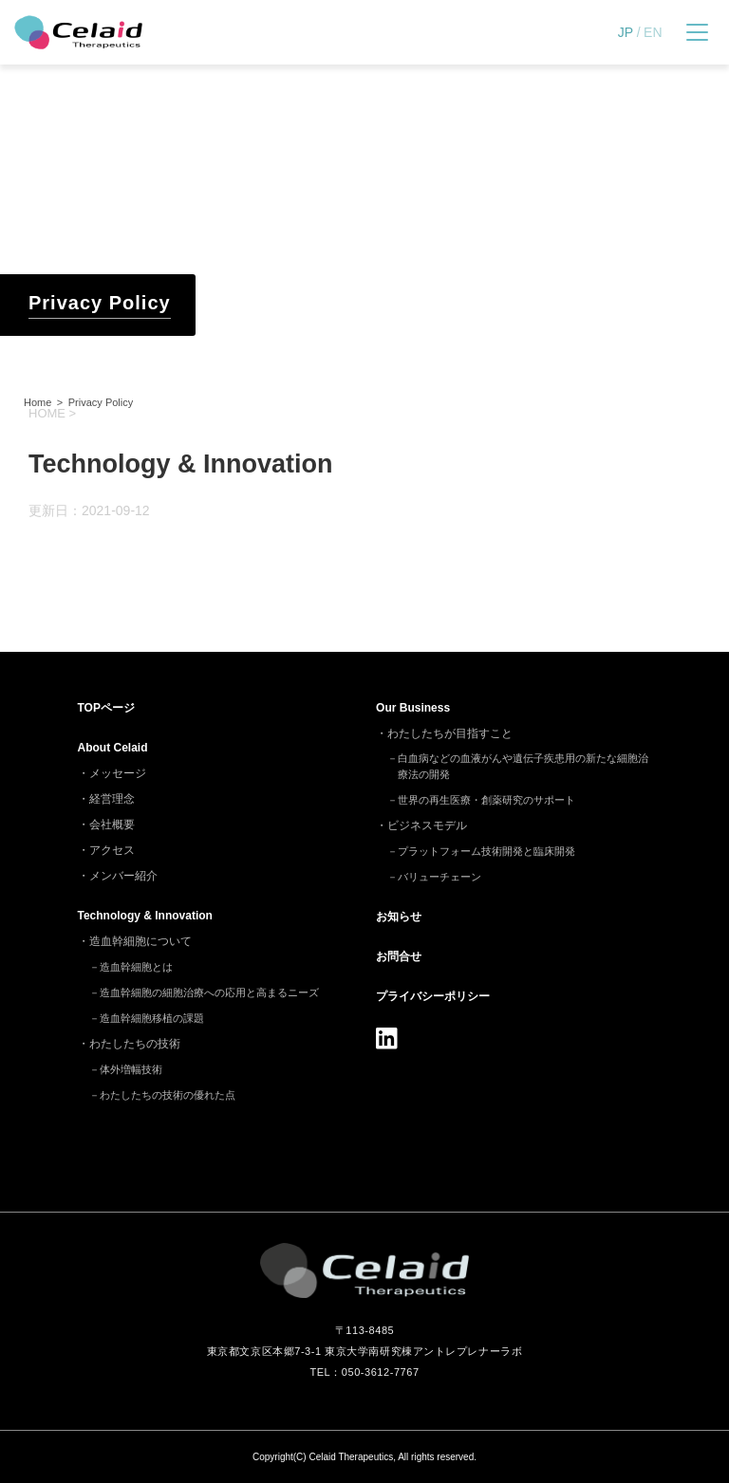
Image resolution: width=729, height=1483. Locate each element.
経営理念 (112, 799)
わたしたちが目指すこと (450, 733)
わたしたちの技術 (134, 1043)
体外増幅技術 (131, 1069)
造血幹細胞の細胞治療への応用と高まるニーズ (209, 992)
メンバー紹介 (123, 875)
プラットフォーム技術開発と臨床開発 (486, 851)
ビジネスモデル (427, 825)
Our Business (413, 707)
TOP (106, 707)
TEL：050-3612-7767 (364, 1372)
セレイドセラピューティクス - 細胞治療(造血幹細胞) (78, 32)
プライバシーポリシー (433, 996)
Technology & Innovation (145, 915)
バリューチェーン (439, 876)
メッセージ (117, 773)
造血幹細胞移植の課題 (152, 1018)
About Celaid (113, 747)
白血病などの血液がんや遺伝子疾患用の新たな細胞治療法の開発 (523, 766)
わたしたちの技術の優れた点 (167, 1095)
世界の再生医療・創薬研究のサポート (486, 800)
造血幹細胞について (140, 941)
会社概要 (112, 824)
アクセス (112, 850)
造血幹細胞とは (136, 967)
